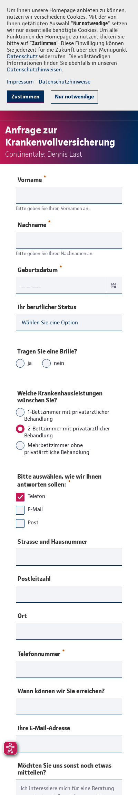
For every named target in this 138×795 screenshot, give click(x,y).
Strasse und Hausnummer (52, 541)
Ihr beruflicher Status (47, 307)
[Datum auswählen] (113, 285)
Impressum (20, 81)
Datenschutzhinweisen (34, 69)
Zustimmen (25, 96)
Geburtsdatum (40, 269)
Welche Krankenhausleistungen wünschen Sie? (59, 397)
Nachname (34, 224)
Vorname (32, 179)
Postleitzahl (34, 578)
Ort (22, 615)
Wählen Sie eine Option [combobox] (50, 322)
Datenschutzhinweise (64, 81)
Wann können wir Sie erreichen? (61, 691)
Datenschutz (22, 56)
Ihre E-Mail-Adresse (44, 728)
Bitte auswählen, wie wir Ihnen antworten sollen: (59, 480)
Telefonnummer (41, 653)
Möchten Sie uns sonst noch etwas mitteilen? (64, 769)
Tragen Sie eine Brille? (47, 351)
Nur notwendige (74, 96)
